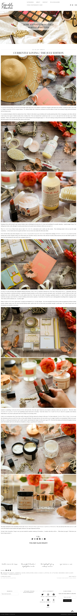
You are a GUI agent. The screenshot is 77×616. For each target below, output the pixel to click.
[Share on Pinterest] (10, 570)
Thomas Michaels (13, 574)
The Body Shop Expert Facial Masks (66, 577)
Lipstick (46, 572)
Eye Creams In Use (66, 564)
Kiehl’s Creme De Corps (10, 564)
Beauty (42, 49)
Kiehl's (36, 572)
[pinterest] (48, 601)
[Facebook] (40, 539)
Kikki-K (41, 572)
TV (20, 574)
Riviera (33, 301)
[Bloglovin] (74, 5)
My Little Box (54, 572)
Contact (45, 2)
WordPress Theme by (68, 614)
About (38, 2)
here (67, 409)
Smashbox (62, 572)
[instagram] (48, 595)
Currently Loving (20, 572)
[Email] (76, 5)
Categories (30, 2)
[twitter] (42, 595)
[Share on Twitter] (8, 570)
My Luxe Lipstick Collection (8, 577)
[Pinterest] (72, 5)
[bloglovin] (42, 601)
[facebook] (53, 595)
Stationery (4, 574)
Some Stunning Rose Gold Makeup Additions (38, 26)
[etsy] (53, 601)
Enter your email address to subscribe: (67, 593)
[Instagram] (34, 539)
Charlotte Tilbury (8, 572)
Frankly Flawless (7, 6)
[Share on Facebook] (6, 570)
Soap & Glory (69, 572)
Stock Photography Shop (34, 5)
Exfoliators (30, 572)
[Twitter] (70, 5)
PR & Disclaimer (55, 2)
